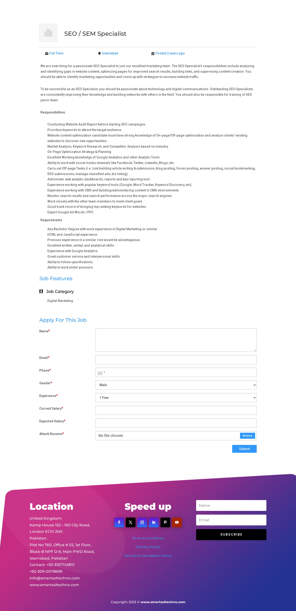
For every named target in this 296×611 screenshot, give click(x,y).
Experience (48, 395)
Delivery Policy (148, 547)
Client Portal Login (250, 9)
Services (159, 9)
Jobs (200, 9)
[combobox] (101, 372)
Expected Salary (52, 421)
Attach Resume (51, 434)
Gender (45, 383)
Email (44, 357)
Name (44, 331)
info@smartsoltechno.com (55, 563)
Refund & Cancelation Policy (148, 556)
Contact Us (219, 9)
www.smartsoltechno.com (54, 570)
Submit (244, 449)
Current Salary (51, 408)
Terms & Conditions (148, 538)
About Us (138, 9)
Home (119, 9)
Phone (45, 370)
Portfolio (183, 9)
